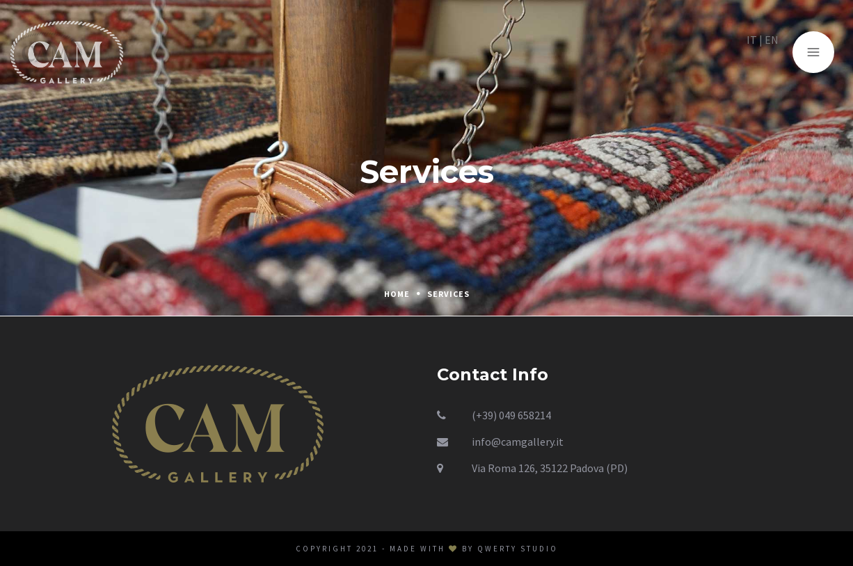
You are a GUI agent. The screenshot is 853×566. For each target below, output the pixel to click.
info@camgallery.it (518, 441)
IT (760, 48)
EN (780, 48)
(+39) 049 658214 (511, 415)
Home (397, 294)
